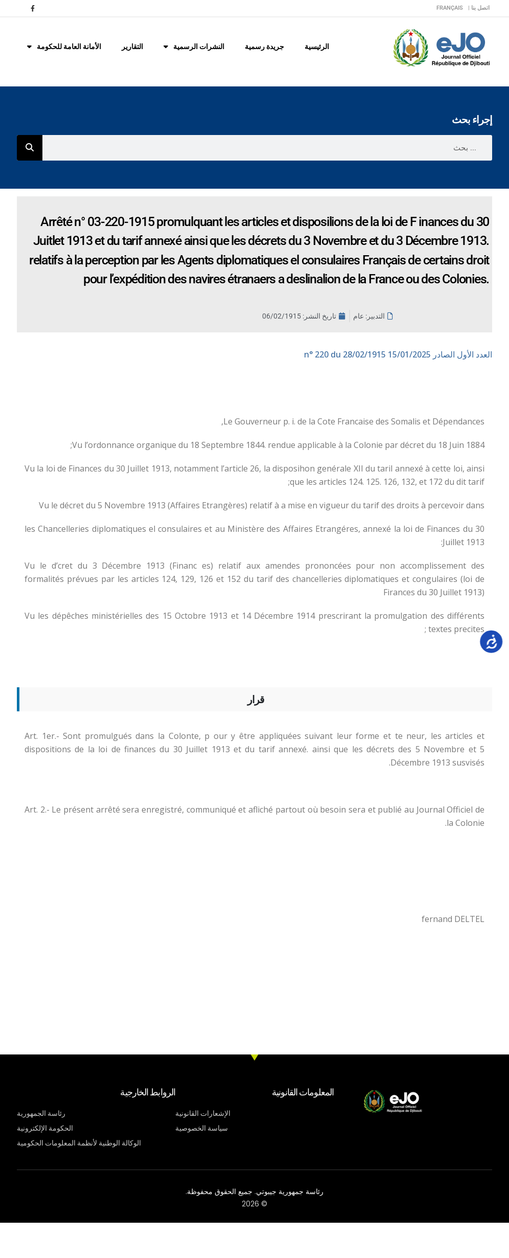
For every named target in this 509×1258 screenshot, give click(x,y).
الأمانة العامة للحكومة (64, 46)
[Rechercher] (29, 148)
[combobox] (267, 148)
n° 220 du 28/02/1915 (398, 354)
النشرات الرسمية (194, 46)
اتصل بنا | (479, 8)
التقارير (132, 46)
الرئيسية (317, 46)
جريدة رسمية (264, 46)
